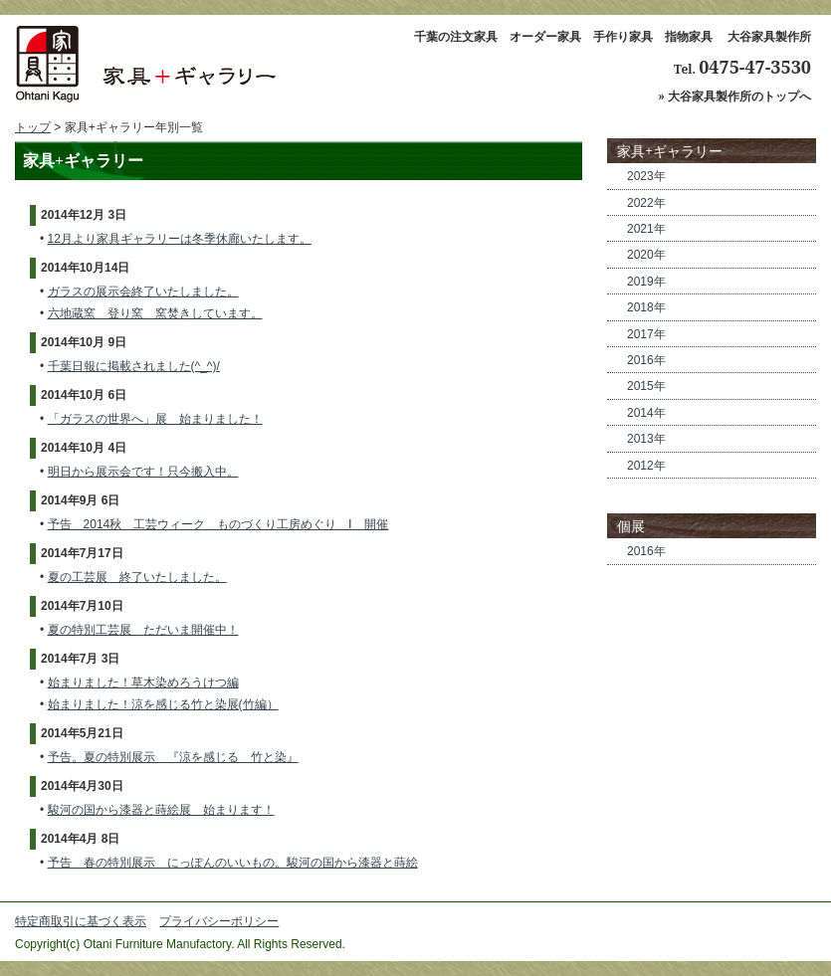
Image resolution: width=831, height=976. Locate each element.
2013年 (646, 439)
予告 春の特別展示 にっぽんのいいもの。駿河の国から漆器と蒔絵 (233, 863)
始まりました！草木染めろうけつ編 (143, 682)
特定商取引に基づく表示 (80, 921)
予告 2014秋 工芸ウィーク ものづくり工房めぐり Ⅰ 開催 (218, 524)
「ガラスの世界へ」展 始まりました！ (155, 419)
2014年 (646, 413)
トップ (33, 127)
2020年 (646, 255)
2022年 (646, 203)
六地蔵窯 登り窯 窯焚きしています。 (155, 313)
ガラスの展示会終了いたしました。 (143, 291)
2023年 (646, 176)
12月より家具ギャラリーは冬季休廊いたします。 (180, 239)
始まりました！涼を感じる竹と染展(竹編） (163, 704)
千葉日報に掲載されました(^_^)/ (134, 366)
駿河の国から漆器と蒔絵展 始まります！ (161, 810)
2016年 (646, 360)
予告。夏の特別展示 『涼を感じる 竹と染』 (173, 757)
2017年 (646, 334)
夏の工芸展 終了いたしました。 (137, 577)
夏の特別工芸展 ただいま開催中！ (143, 630)
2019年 (646, 282)
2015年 (646, 386)
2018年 (646, 307)
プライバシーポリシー (219, 921)
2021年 (646, 229)
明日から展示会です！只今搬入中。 (143, 472)
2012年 (646, 466)
